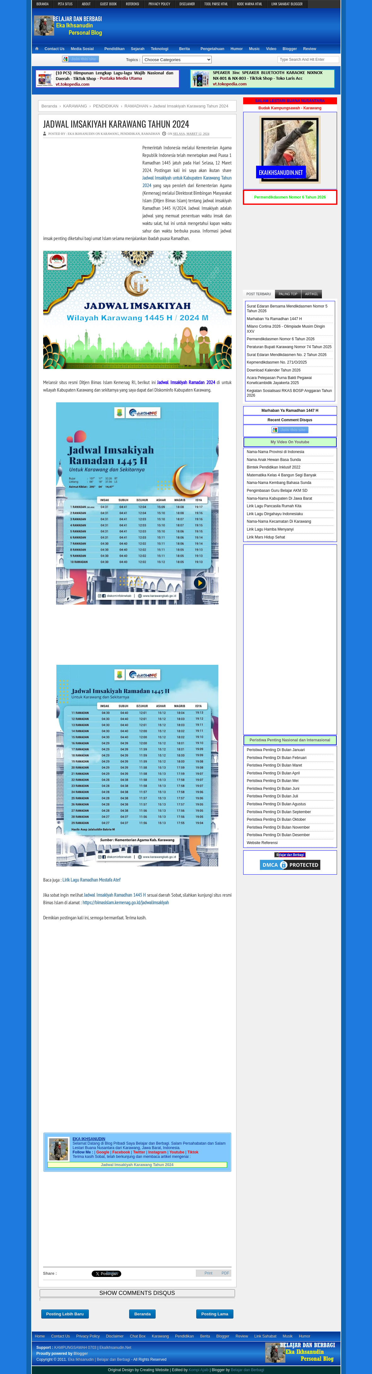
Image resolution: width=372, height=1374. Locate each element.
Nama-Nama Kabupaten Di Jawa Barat (279, 498)
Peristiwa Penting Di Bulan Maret (274, 765)
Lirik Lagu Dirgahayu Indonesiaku (275, 514)
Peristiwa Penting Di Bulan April (273, 773)
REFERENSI (132, 3)
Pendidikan (115, 49)
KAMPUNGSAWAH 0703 (75, 1347)
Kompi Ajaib (199, 1370)
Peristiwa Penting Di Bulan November (278, 827)
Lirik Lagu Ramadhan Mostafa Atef (91, 880)
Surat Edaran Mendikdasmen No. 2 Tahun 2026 (287, 355)
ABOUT (86, 3)
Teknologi (160, 49)
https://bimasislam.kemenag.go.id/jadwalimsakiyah (126, 902)
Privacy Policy (88, 1336)
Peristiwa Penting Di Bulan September (279, 812)
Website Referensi (262, 843)
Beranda (142, 1314)
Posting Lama (214, 1314)
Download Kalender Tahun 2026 (274, 370)
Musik (288, 1336)
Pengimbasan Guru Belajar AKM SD (277, 490)
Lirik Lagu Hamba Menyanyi (270, 529)
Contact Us (55, 49)
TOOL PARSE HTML (216, 3)
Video (271, 49)
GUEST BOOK (108, 3)
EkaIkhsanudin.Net (115, 1347)
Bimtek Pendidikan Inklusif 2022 (273, 467)
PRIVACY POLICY (159, 3)
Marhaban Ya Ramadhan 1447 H (274, 319)
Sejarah (138, 49)
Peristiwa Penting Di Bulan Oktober (276, 819)
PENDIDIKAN (130, 133)
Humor (237, 49)
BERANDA (43, 3)
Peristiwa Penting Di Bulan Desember (278, 835)
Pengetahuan (212, 49)
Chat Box (138, 1336)
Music (254, 49)
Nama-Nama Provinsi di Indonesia (275, 452)
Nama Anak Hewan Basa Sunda (274, 459)
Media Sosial (82, 49)
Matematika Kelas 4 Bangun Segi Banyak (282, 475)
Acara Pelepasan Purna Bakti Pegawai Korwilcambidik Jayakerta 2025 (279, 380)
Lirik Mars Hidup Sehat (266, 537)
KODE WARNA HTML (249, 3)
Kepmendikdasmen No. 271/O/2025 (277, 362)
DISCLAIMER (187, 3)
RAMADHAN (150, 133)
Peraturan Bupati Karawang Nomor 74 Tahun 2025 (289, 347)
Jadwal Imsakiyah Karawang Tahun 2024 (116, 124)
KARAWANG (110, 133)
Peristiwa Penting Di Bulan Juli (272, 796)
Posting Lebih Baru (65, 1314)
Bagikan (112, 1272)
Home (40, 1336)
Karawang (160, 1336)
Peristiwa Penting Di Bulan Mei (273, 781)
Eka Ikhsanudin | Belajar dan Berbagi (99, 1359)
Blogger (290, 49)
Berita (184, 49)
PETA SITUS (65, 3)
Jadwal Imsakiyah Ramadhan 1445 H (115, 895)
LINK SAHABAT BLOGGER (287, 3)
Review (309, 49)
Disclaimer (115, 1336)
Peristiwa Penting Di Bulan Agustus (276, 804)
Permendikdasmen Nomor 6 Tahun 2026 (281, 339)
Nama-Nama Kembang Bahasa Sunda (279, 482)
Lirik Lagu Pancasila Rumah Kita (274, 506)
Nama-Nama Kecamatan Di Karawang (279, 521)
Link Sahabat (265, 1336)
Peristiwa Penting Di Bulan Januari (276, 750)
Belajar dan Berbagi (247, 1370)
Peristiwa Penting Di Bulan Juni (273, 788)
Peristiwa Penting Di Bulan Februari (276, 758)
